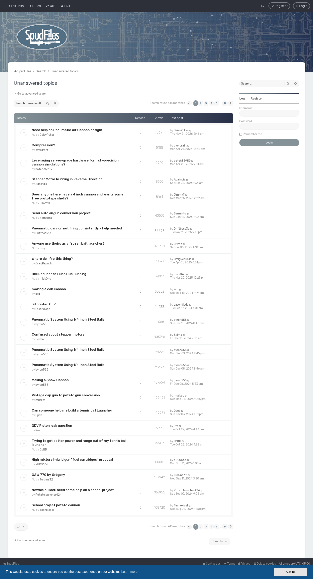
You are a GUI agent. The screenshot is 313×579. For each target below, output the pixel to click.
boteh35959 (44, 169)
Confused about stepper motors (58, 334)
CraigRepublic (44, 263)
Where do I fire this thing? (52, 259)
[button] (189, 103)
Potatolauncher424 (48, 494)
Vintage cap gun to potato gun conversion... (67, 395)
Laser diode (43, 309)
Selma (40, 339)
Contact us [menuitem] (211, 563)
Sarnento (46, 218)
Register (257, 98)
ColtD (43, 449)
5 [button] (217, 103)
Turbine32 (46, 479)
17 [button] (225, 103)
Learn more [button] (129, 571)
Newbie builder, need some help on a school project (73, 490)
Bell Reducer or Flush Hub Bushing (59, 274)
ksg (38, 294)
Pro (38, 430)
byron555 (42, 324)
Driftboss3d (43, 233)
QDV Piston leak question (52, 426)
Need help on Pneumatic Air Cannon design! (67, 130)
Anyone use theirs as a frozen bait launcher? (68, 243)
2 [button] (200, 103)
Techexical (47, 510)
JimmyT (45, 203)
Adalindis (41, 184)
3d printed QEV (44, 304)
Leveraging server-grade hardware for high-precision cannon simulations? (75, 162)
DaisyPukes (47, 135)
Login (243, 98)
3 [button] (206, 103)
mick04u (45, 278)
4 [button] (211, 103)
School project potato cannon (56, 505)
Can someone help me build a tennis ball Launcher (72, 410)
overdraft (42, 150)
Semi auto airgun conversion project (61, 213)
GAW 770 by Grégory (48, 475)
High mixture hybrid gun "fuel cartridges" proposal (72, 459)
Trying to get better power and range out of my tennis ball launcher (79, 443)
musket (41, 400)
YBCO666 (42, 464)
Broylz (44, 248)
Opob (39, 415)
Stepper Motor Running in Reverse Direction (67, 179)
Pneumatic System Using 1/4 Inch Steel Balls (68, 319)
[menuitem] (35, 6)
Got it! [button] (290, 571)
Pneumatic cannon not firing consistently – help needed (77, 228)
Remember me (252, 134)
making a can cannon (49, 289)
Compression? (43, 145)
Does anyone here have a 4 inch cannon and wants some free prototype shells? (77, 196)
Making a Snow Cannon (50, 380)
